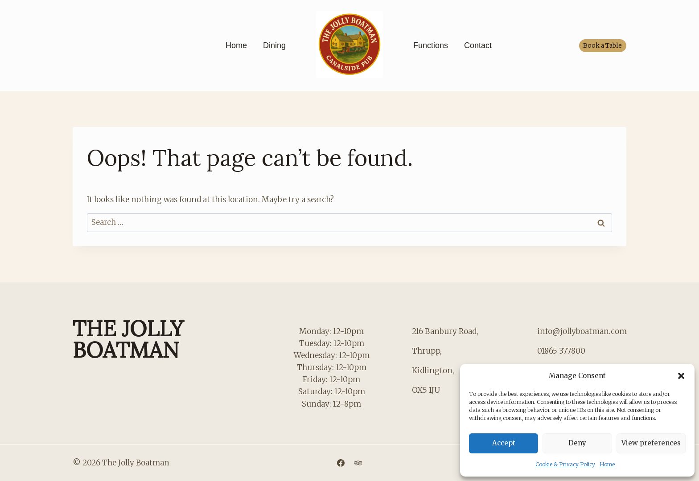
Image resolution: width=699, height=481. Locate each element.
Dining (274, 45)
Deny (577, 443)
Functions (430, 45)
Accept (503, 443)
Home (607, 464)
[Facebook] (340, 462)
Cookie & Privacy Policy (565, 464)
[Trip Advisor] (358, 462)
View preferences (651, 443)
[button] (681, 375)
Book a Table (602, 45)
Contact (478, 45)
